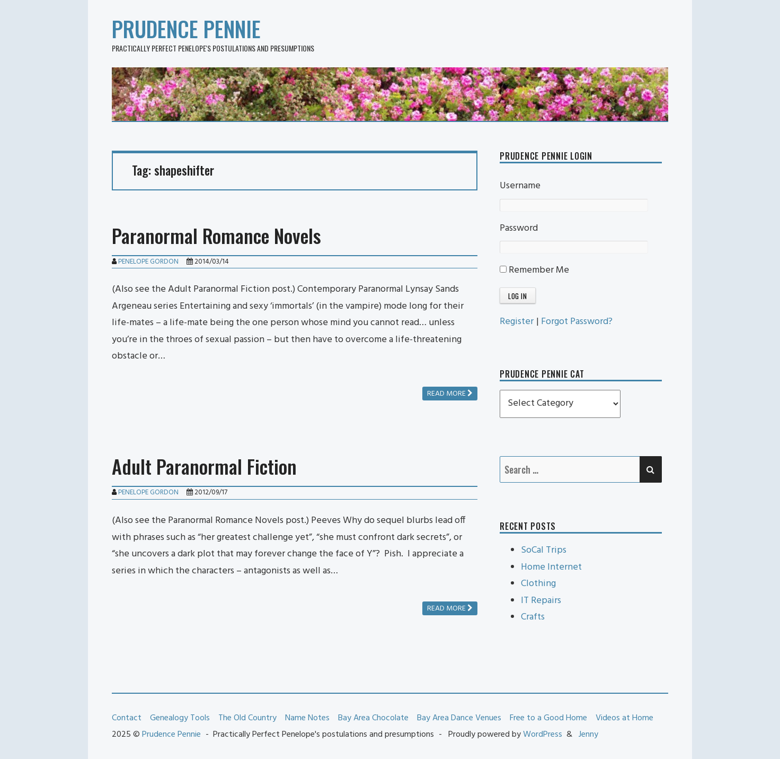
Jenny (588, 734)
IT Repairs (541, 600)
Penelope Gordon (148, 261)
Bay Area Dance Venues (459, 718)
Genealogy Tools (180, 718)
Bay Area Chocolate (373, 718)
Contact (126, 718)
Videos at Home (624, 718)
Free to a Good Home (548, 718)
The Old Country (247, 718)
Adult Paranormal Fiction (204, 466)
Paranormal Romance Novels (216, 235)
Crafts (533, 617)
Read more (450, 394)
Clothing (538, 583)
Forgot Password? (577, 321)
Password (519, 228)
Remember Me (534, 270)
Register (517, 321)
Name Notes (307, 718)
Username (520, 186)
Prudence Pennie (186, 29)
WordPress (542, 734)
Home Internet (551, 567)
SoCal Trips (543, 550)
